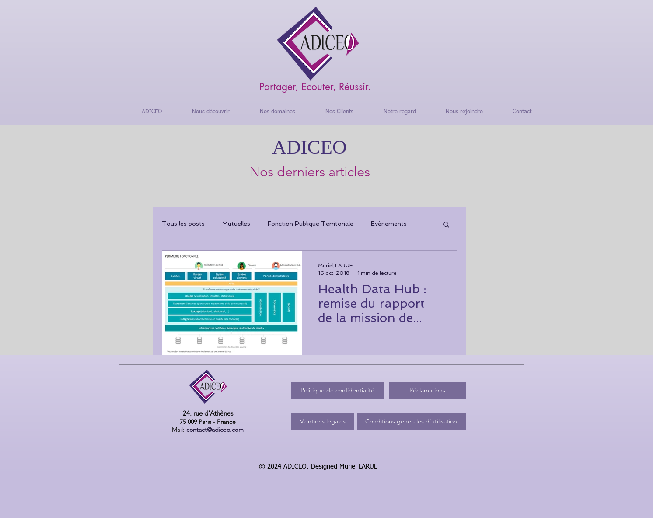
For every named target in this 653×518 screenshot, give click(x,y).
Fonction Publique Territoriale (310, 223)
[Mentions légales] (322, 421)
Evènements (389, 223)
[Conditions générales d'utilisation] (411, 421)
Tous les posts (183, 223)
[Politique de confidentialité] (337, 390)
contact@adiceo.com (215, 430)
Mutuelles (236, 223)
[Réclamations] (427, 390)
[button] (446, 225)
